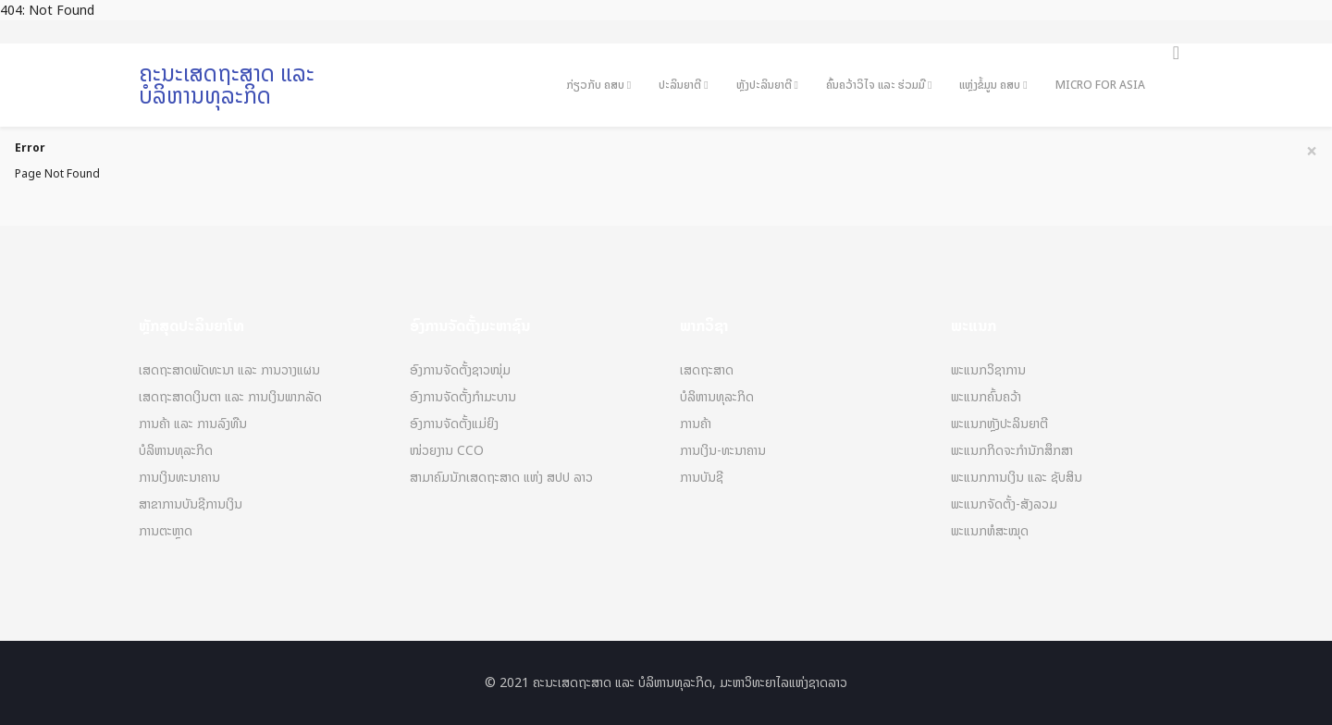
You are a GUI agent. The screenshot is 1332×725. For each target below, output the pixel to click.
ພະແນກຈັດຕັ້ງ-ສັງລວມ (1004, 504)
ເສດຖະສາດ (707, 370)
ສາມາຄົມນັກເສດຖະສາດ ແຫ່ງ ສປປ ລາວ (501, 477)
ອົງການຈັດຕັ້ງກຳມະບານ (463, 397)
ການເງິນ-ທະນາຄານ (723, 451)
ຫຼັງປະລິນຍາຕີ (764, 85)
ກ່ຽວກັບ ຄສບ (595, 85)
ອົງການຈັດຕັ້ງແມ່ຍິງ (454, 424)
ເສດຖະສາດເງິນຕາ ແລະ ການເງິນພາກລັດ (230, 397)
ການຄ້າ (695, 424)
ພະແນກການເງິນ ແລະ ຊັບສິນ (1016, 477)
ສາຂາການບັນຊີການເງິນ (190, 504)
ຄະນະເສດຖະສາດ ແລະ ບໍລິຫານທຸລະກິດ (226, 84)
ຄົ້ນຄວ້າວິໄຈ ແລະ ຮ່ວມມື (875, 85)
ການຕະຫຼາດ (165, 531)
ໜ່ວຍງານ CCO (447, 451)
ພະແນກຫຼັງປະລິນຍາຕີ (999, 424)
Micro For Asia (1100, 85)
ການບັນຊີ (701, 477)
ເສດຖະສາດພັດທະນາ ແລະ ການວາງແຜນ (229, 370)
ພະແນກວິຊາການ (988, 370)
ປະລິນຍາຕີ (680, 85)
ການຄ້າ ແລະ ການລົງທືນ (193, 424)
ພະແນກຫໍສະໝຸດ (990, 531)
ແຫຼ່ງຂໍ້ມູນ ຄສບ (989, 85)
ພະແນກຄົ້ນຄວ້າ (986, 397)
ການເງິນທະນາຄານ (179, 477)
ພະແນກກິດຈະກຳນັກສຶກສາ (1012, 451)
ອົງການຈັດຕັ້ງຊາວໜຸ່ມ (460, 370)
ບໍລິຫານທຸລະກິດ (176, 451)
